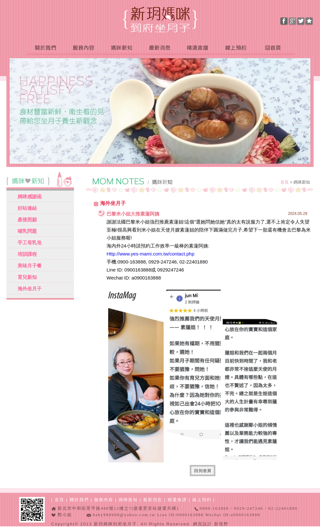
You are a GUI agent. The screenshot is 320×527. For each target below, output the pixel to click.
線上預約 (235, 48)
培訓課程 (27, 254)
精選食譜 (197, 48)
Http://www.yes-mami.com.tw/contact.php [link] (150, 253)
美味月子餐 (30, 265)
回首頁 (274, 48)
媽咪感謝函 (30, 196)
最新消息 (159, 48)
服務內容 (83, 48)
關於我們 (45, 48)
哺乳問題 (27, 231)
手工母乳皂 (30, 242)
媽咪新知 (121, 48)
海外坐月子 (30, 288)
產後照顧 (27, 219)
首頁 (285, 182)
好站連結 (27, 208)
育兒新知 (27, 277)
